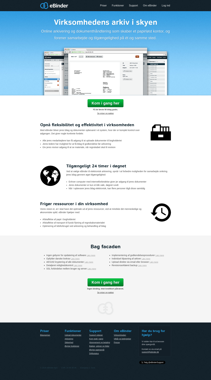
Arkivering (69, 339)
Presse (117, 342)
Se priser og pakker (105, 113)
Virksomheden (120, 335)
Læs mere (91, 255)
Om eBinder (150, 5)
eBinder (54, 5)
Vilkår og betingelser (122, 339)
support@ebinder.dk (150, 352)
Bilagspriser (45, 335)
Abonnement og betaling (99, 342)
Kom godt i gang (96, 339)
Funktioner (118, 5)
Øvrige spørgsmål (96, 350)
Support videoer (96, 335)
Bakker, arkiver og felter (99, 346)
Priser (103, 5)
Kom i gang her (105, 103)
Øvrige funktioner (72, 346)
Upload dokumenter (73, 335)
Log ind (166, 5)
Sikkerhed (69, 342)
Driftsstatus (94, 353)
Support (133, 5)
